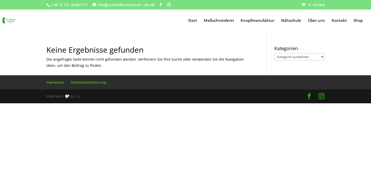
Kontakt (339, 20)
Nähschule (291, 20)
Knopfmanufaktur (257, 20)
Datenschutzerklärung (88, 82)
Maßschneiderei (219, 20)
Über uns (316, 20)
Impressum (55, 82)
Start (192, 20)
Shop (358, 20)
